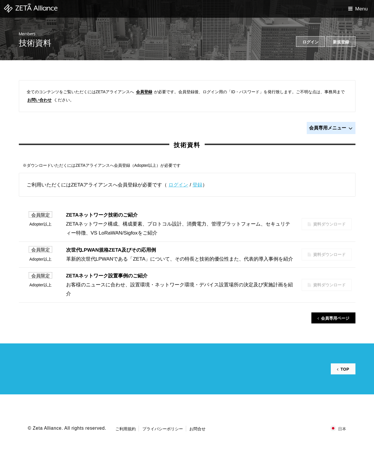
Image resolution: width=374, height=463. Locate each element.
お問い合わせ (39, 100)
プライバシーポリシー (162, 429)
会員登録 (144, 91)
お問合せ (197, 429)
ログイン (178, 185)
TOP (344, 369)
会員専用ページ (335, 318)
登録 (197, 185)
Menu (361, 9)
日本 (342, 429)
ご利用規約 (125, 429)
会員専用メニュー (331, 128)
